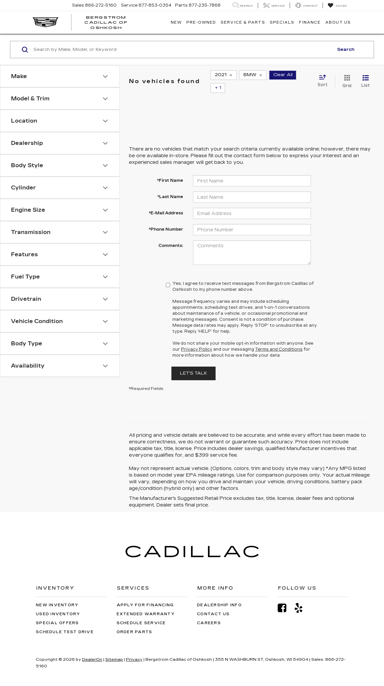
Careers (209, 613)
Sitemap (114, 649)
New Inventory (57, 595)
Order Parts (134, 622)
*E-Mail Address (166, 203)
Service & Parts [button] (243, 22)
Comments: (170, 236)
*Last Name (170, 187)
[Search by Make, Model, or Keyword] (182, 49)
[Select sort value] (324, 76)
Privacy (134, 649)
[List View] (365, 77)
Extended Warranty (146, 604)
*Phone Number (166, 219)
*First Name (170, 171)
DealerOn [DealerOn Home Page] (92, 649)
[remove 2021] (223, 77)
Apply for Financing (145, 595)
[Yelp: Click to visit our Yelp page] (302, 598)
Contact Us (213, 604)
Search (345, 49)
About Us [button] (338, 22)
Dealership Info (219, 595)
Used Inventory (58, 604)
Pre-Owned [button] (201, 22)
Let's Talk (193, 363)
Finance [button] (310, 22)
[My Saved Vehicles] (337, 6)
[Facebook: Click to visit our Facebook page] (285, 598)
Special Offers (57, 613)
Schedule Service (141, 613)
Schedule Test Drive (65, 622)
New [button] (176, 22)
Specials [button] (282, 22)
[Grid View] (345, 77)
